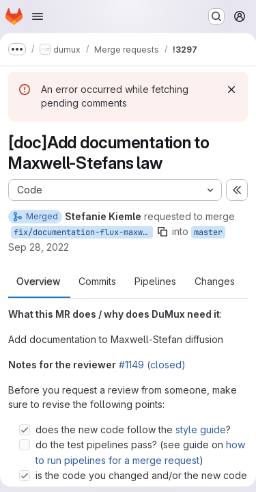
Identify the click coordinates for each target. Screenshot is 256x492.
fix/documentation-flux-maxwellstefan (83, 232)
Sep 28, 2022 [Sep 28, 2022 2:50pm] (38, 247)
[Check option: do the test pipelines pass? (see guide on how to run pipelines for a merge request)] (24, 444)
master (208, 232)
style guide (200, 429)
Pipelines (155, 281)
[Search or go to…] (216, 16)
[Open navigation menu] (37, 16)
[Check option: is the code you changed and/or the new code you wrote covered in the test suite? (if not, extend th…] (24, 475)
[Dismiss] (231, 89)
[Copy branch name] (162, 231)
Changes (215, 281)
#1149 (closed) (152, 364)
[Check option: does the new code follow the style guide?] (24, 429)
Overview (38, 281)
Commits (97, 281)
